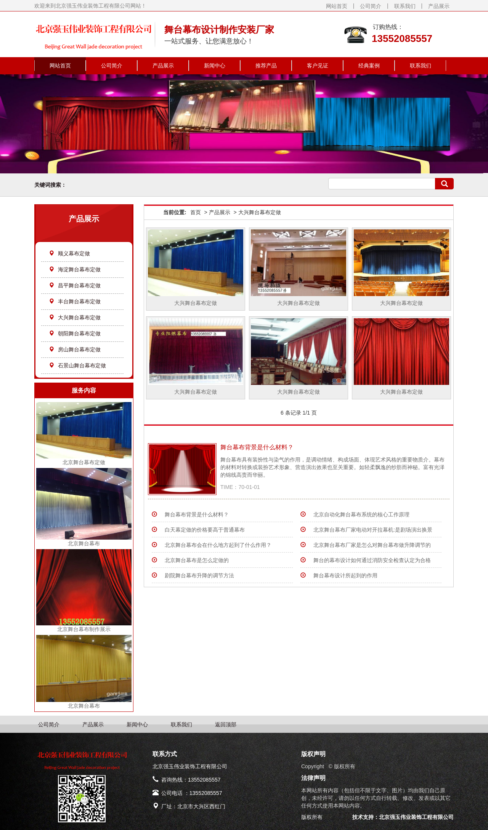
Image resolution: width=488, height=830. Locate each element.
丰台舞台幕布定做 (75, 301)
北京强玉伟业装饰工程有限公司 (416, 817)
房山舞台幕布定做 (75, 349)
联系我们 (405, 6)
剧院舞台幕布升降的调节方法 (199, 575)
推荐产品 (266, 65)
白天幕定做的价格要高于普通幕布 (205, 530)
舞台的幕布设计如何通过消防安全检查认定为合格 (372, 560)
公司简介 (370, 6)
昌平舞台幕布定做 (75, 285)
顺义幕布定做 (69, 253)
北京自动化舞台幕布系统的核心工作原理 (361, 514)
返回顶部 (225, 724)
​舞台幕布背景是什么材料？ (257, 447)
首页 (195, 212)
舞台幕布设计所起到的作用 (345, 575)
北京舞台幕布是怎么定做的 (197, 560)
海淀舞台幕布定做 (75, 269)
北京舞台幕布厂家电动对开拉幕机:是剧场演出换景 (372, 530)
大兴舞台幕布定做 (75, 317)
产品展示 (438, 6)
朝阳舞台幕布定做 (75, 333)
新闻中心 (214, 65)
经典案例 (369, 65)
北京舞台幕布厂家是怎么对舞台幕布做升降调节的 (372, 545)
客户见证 (317, 65)
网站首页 (336, 6)
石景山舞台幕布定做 (77, 365)
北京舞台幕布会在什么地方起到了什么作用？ (218, 545)
